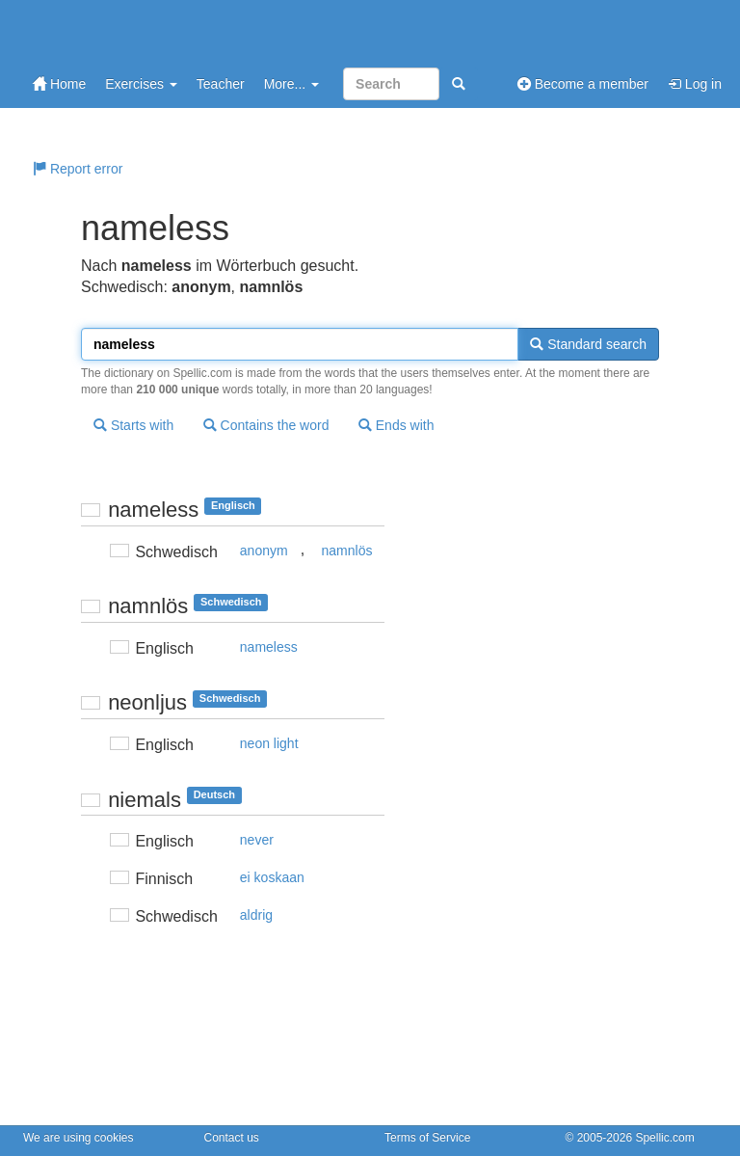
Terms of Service (427, 1137)
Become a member (582, 84)
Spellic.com (664, 1137)
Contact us (231, 1137)
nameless (269, 647)
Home (59, 84)
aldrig (256, 915)
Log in (695, 84)
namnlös (347, 550)
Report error (77, 168)
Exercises (141, 84)
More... (291, 84)
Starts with (133, 425)
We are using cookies (78, 1137)
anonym (264, 550)
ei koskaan (272, 877)
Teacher (221, 84)
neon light (269, 743)
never (257, 839)
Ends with (396, 425)
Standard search (588, 344)
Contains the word (266, 425)
